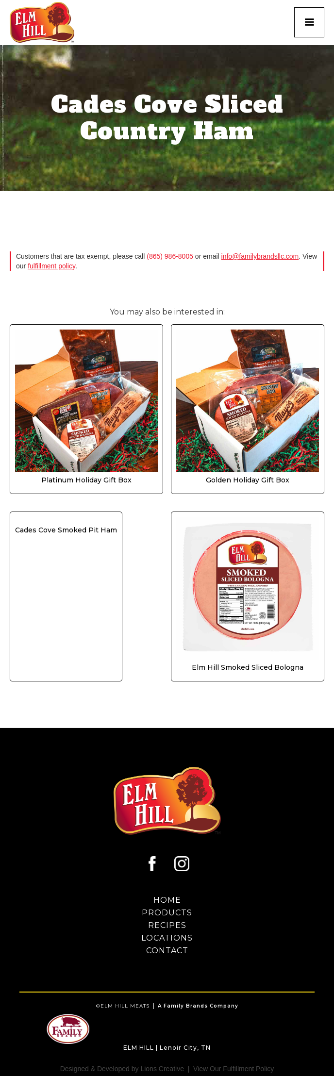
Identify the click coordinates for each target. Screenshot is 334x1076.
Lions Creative (162, 1069)
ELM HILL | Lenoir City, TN (167, 1047)
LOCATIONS (167, 938)
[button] (309, 22)
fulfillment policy (51, 266)
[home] (45, 22)
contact (167, 951)
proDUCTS (167, 913)
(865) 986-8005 (170, 256)
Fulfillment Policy (248, 1069)
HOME (167, 900)
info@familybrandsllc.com (260, 256)
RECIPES (167, 925)
